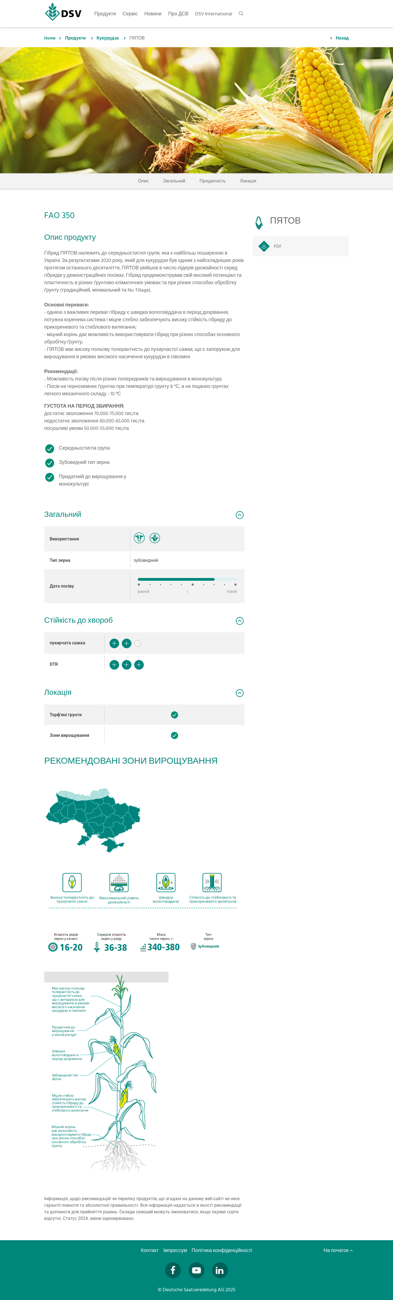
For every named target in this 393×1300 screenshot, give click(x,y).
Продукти (75, 38)
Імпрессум (175, 1250)
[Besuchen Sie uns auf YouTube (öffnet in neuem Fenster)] (196, 1270)
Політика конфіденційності (222, 1250)
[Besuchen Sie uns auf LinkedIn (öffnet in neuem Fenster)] (220, 1270)
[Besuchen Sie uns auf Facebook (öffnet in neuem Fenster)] (173, 1270)
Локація (248, 181)
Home (49, 38)
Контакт (150, 1250)
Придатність (213, 181)
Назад (342, 38)
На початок (338, 1250)
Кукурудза (108, 38)
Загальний (174, 181)
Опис (143, 181)
